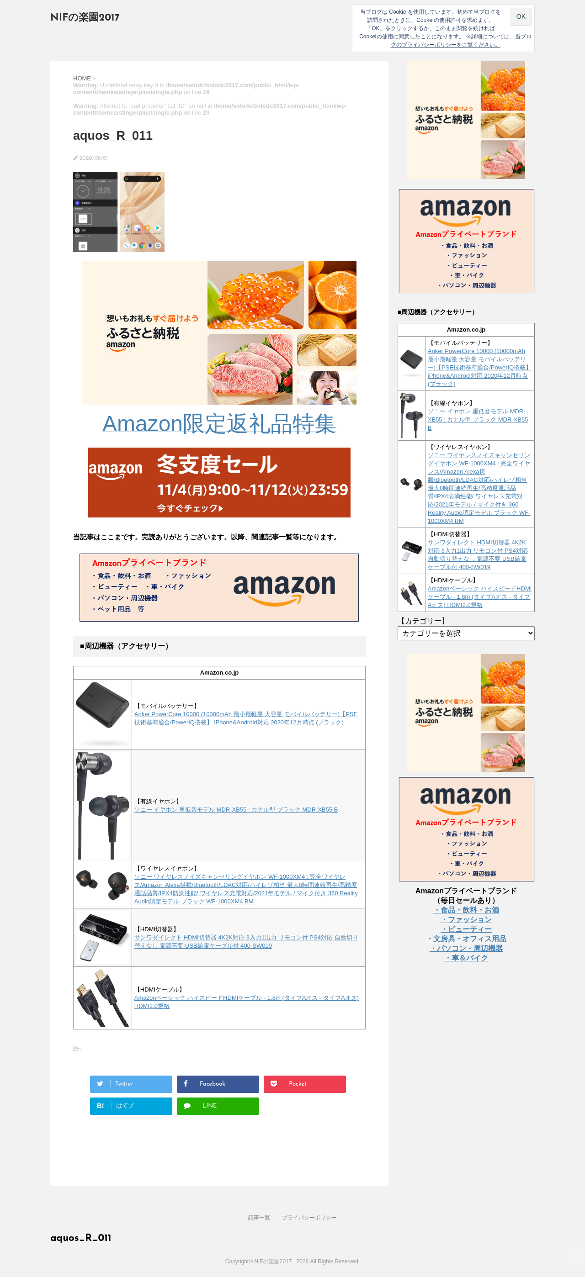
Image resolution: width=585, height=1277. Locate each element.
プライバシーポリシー (309, 1217)
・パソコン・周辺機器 (466, 948)
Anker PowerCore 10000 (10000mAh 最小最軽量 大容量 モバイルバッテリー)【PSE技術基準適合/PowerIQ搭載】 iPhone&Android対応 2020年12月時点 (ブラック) (480, 367)
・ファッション (466, 919)
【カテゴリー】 (423, 621)
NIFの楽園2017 (85, 18)
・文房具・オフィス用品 (466, 939)
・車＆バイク (466, 958)
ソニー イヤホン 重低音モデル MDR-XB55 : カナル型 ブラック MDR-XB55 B (236, 809)
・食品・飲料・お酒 (466, 910)
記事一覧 (259, 1217)
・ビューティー (466, 929)
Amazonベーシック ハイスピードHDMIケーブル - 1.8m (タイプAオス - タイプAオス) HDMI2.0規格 (480, 596)
